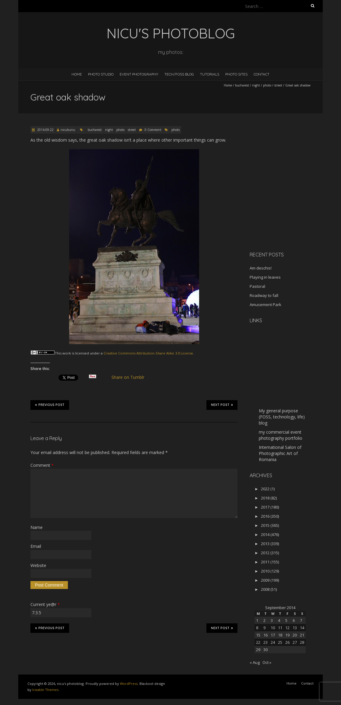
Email (35, 546)
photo (267, 85)
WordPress (129, 683)
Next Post (222, 405)
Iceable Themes (45, 689)
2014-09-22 (45, 130)
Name (36, 527)
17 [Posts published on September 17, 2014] (273, 635)
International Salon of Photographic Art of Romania (280, 453)
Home (77, 74)
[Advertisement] (288, 204)
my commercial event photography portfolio (280, 435)
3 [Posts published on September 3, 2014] (272, 620)
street (278, 85)
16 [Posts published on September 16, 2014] (265, 635)
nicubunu (68, 130)
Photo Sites (236, 74)
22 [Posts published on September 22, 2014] (258, 642)
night (256, 85)
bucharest (242, 85)
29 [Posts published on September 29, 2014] (258, 649)
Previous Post (50, 405)
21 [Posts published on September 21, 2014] (302, 635)
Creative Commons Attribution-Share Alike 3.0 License (148, 353)
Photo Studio (101, 74)
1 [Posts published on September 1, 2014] (257, 620)
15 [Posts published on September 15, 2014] (258, 635)
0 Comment (153, 130)
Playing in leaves (265, 277)
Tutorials (209, 74)
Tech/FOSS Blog (179, 74)
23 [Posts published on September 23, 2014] (265, 642)
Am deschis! (261, 268)
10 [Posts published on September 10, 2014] (273, 627)
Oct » (266, 662)
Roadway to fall (264, 295)
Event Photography (139, 74)
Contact (261, 74)
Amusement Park (265, 304)
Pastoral (257, 286)
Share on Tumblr (130, 377)
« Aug (255, 662)
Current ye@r (45, 604)
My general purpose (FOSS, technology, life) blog (282, 417)
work (66, 353)
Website (38, 565)
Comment (42, 465)
